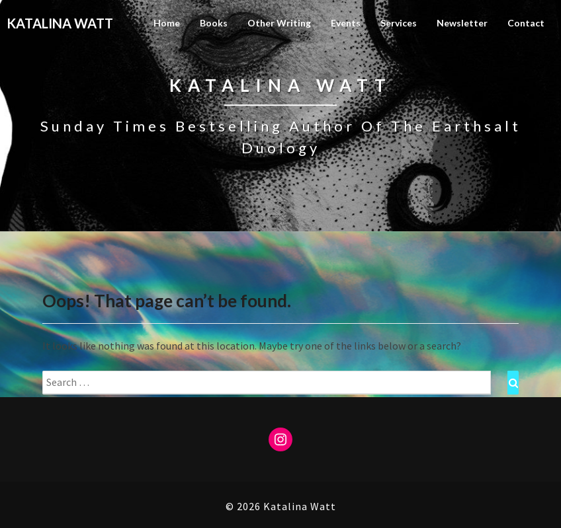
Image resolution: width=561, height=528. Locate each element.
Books (214, 22)
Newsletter (462, 22)
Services (398, 22)
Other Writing (279, 22)
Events (346, 22)
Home (166, 22)
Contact (525, 22)
